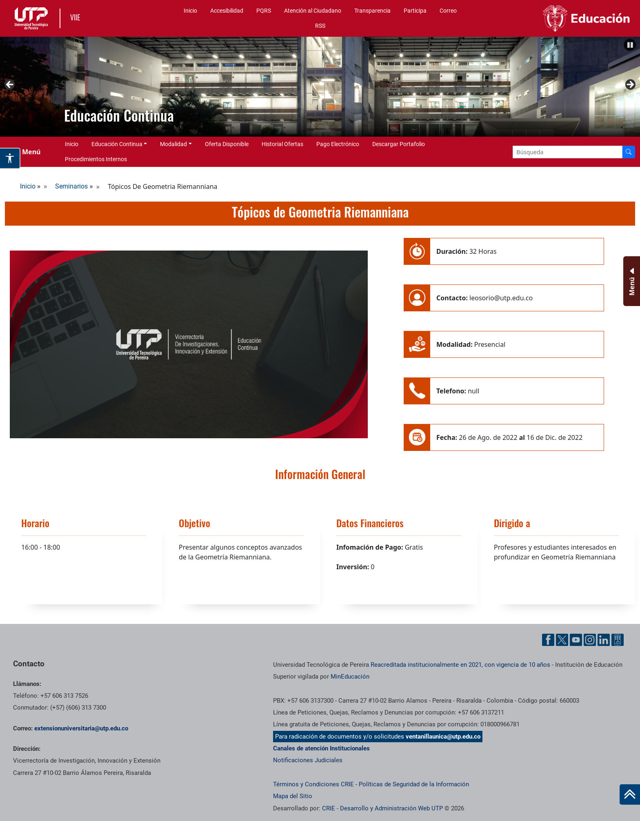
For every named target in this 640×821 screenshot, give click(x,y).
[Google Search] (567, 152)
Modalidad (173, 144)
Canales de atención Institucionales (321, 748)
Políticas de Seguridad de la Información (414, 784)
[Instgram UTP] (590, 640)
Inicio (190, 10)
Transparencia (372, 10)
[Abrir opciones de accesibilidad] (10, 158)
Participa (415, 10)
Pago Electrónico (337, 144)
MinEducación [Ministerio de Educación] (350, 676)
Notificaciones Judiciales (307, 760)
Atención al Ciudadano (312, 10)
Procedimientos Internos (96, 159)
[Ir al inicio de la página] (630, 794)
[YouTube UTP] (576, 640)
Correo (448, 10)
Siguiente (630, 85)
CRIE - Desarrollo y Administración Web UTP (382, 808)
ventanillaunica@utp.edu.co (443, 736)
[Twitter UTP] (562, 640)
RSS (320, 25)
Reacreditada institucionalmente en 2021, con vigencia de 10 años (460, 664)
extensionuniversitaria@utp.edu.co (81, 728)
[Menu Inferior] (631, 281)
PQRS (263, 10)
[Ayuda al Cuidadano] (617, 640)
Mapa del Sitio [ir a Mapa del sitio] (292, 796)
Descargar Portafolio (398, 144)
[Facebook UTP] (548, 640)
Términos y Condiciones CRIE (313, 784)
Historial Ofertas (282, 144)
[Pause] (630, 45)
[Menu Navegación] (26, 152)
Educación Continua (116, 144)
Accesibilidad (226, 10)
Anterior (10, 85)
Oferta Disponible (227, 144)
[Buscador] (628, 152)
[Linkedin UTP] (604, 640)
